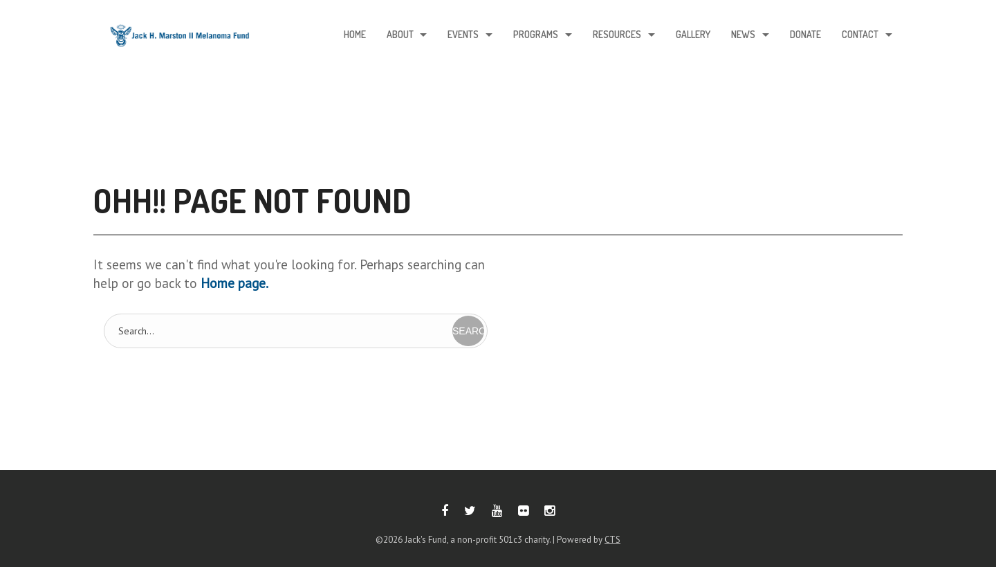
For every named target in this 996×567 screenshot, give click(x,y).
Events (463, 35)
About (399, 35)
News (743, 35)
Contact (860, 35)
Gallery (693, 35)
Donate (805, 35)
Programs (535, 35)
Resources (617, 35)
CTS (612, 540)
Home (354, 35)
